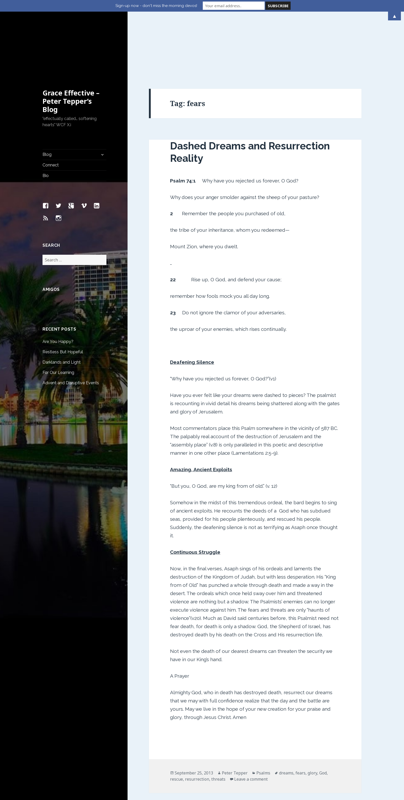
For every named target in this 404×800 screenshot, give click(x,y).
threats (218, 723)
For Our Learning (58, 316)
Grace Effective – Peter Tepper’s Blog (71, 45)
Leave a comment (251, 723)
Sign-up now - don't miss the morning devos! (156, 5)
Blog (47, 98)
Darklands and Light (62, 306)
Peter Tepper (235, 717)
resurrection (197, 723)
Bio (46, 119)
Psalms (263, 717)
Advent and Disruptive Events (71, 327)
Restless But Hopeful (63, 296)
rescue (176, 723)
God (323, 717)
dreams (286, 717)
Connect (51, 109)
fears (301, 717)
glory (312, 717)
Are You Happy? (58, 285)
